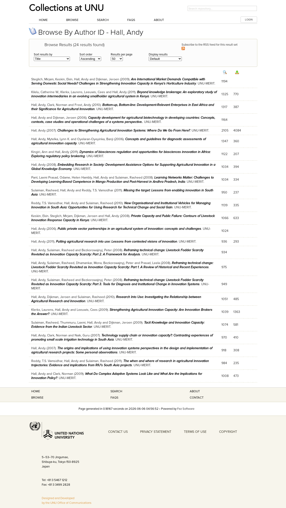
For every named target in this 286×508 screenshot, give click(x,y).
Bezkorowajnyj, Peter (97, 250)
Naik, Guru (82, 335)
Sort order (85, 54)
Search (103, 20)
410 (235, 337)
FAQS (114, 398)
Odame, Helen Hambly (76, 177)
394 (236, 167)
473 (236, 376)
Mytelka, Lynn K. (58, 139)
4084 (237, 130)
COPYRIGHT (228, 432)
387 (236, 107)
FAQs (131, 20)
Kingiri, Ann (39, 152)
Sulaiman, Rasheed (128, 177)
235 (236, 363)
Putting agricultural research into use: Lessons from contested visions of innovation (116, 242)
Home (43, 20)
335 (236, 205)
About (159, 20)
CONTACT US (118, 432)
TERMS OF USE (195, 432)
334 (236, 180)
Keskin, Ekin (63, 79)
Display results (158, 54)
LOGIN (249, 19)
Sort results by (43, 54)
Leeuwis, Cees (94, 92)
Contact (196, 398)
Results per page (121, 54)
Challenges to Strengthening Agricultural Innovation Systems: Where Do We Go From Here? (123, 130)
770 (236, 94)
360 (236, 141)
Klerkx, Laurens (71, 92)
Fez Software (185, 409)
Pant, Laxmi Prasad (44, 177)
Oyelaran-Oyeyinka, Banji (95, 139)
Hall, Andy (81, 79)
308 (236, 350)
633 (236, 218)
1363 (236, 312)
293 (236, 242)
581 (235, 325)
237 (236, 192)
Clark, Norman (57, 105)
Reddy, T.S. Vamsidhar (97, 190)
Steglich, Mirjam (42, 79)
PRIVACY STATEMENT (155, 432)
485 (236, 299)
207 (236, 154)
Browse (72, 20)
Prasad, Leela (150, 263)
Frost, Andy (83, 105)
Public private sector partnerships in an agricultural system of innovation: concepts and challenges (129, 229)
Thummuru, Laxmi (73, 323)
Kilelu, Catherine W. (45, 92)
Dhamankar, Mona (89, 263)
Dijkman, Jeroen (107, 79)
